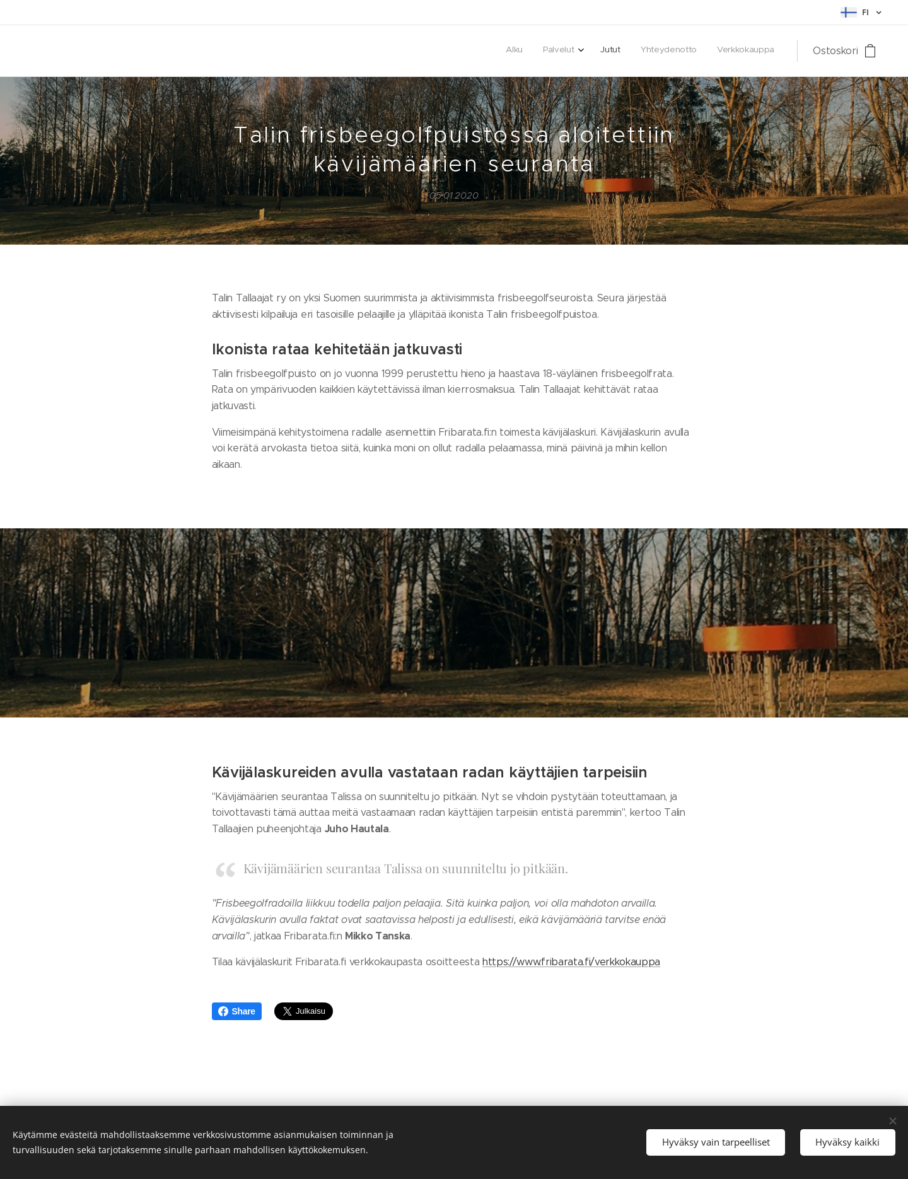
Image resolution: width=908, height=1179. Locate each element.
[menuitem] (690, 51)
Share (236, 1011)
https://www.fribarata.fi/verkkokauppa (571, 962)
